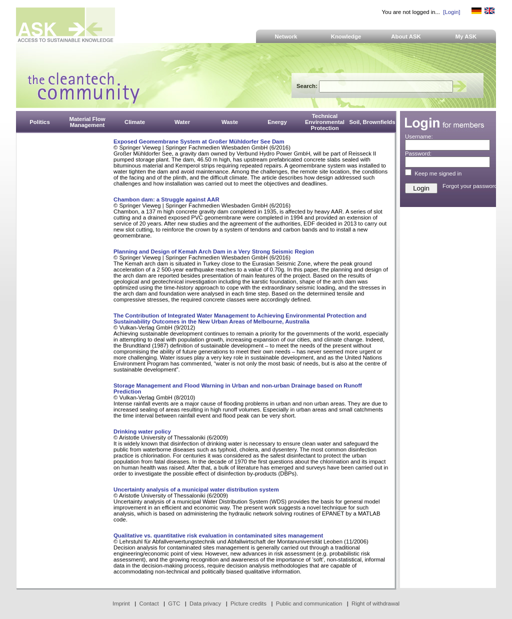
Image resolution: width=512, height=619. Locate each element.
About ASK (406, 37)
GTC (174, 603)
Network (286, 37)
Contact (148, 603)
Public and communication (309, 603)
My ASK (466, 37)
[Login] (451, 12)
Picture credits (248, 603)
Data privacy (205, 603)
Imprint (121, 603)
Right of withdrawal (376, 603)
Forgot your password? (471, 186)
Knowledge (346, 37)
